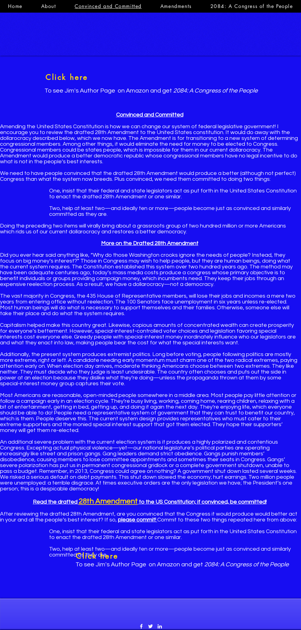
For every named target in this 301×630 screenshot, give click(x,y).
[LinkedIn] (160, 626)
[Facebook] (141, 626)
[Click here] (66, 77)
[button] (176, 6)
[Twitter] (150, 626)
